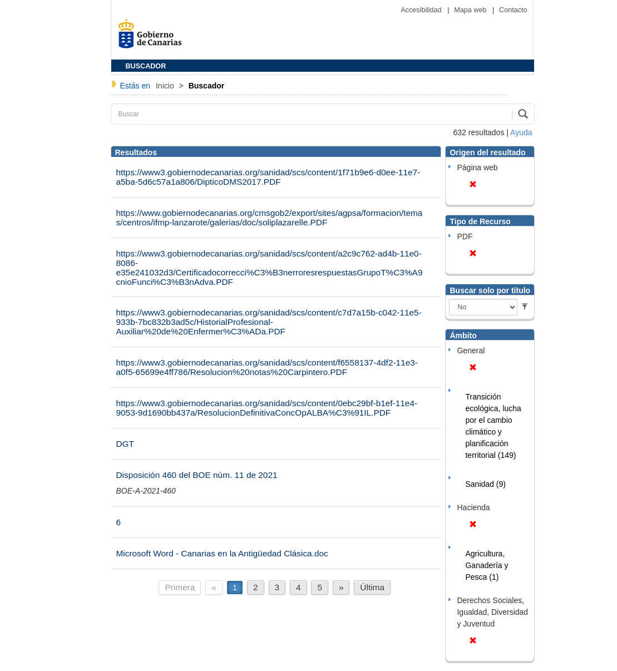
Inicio (166, 85)
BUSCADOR (146, 66)
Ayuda (521, 132)
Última (372, 587)
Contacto (513, 10)
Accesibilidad (422, 10)
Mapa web (471, 10)
